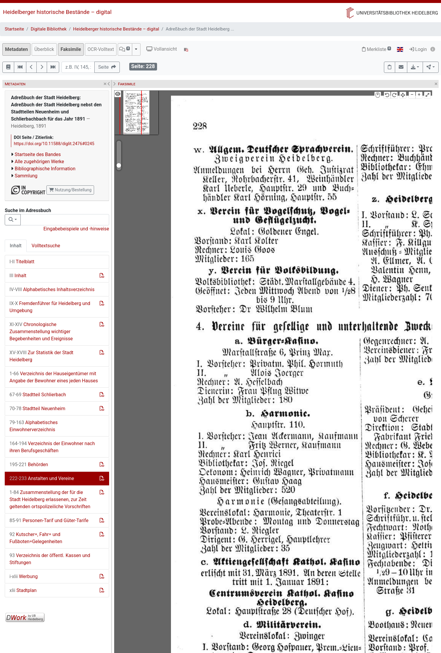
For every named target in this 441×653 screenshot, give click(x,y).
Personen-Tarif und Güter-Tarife (48, 520)
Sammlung (26, 176)
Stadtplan (23, 590)
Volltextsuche (46, 245)
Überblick (44, 49)
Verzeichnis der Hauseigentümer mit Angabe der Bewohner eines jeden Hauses (53, 377)
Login (418, 49)
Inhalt (16, 245)
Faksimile (71, 49)
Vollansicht (161, 49)
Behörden (28, 464)
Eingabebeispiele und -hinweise (76, 229)
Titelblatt (21, 261)
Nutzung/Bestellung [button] (70, 189)
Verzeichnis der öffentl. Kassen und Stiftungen (49, 559)
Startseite (14, 29)
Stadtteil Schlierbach (37, 394)
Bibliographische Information (45, 168)
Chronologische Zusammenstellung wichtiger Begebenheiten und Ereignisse (41, 331)
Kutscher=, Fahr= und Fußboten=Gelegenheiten (35, 538)
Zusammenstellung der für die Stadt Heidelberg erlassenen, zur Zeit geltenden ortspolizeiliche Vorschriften (49, 499)
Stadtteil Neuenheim (37, 408)
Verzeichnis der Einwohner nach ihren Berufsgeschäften (52, 447)
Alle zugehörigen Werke (39, 161)
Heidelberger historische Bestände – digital (57, 12)
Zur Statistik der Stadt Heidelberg (41, 356)
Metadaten (16, 49)
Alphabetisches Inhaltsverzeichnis (51, 289)
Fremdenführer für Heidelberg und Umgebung (49, 307)
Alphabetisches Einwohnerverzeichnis (33, 426)
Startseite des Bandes (38, 154)
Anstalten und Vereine (41, 478)
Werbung (23, 576)
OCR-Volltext (101, 49)
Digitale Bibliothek (49, 29)
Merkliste (376, 49)
